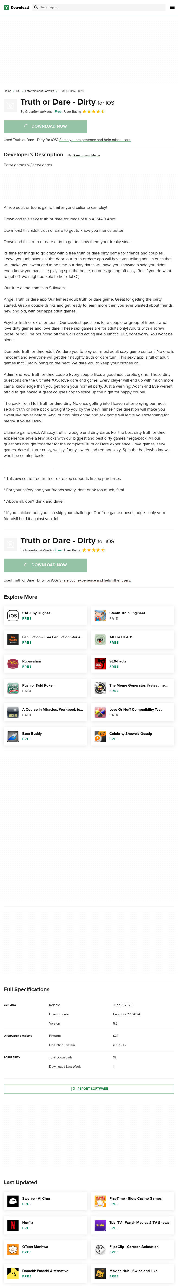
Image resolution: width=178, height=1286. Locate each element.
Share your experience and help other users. (95, 140)
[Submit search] (36, 7)
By (36, 112)
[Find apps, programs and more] (98, 7)
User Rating (84, 111)
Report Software (89, 1089)
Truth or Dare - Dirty (67, 102)
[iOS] (18, 91)
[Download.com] (16, 7)
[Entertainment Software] (39, 91)
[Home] (7, 91)
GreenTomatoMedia (86, 155)
